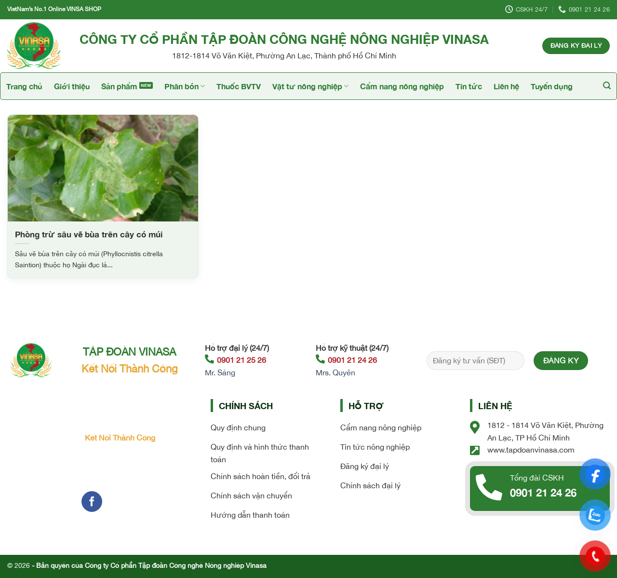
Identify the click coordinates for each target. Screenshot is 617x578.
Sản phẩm (119, 86)
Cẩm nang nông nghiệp (402, 86)
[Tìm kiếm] (607, 85)
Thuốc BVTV (238, 86)
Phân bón (184, 86)
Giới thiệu (72, 86)
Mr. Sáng (220, 372)
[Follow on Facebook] (91, 501)
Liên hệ (506, 86)
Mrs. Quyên (335, 372)
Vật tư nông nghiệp (310, 86)
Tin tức (469, 86)
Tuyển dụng (552, 86)
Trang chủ (24, 86)
